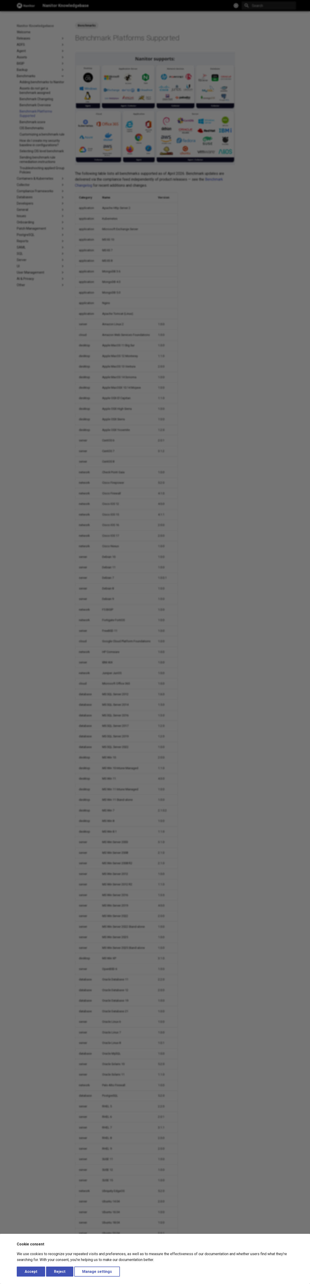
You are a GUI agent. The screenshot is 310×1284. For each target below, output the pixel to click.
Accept (31, 1271)
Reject (59, 1271)
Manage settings (97, 1271)
